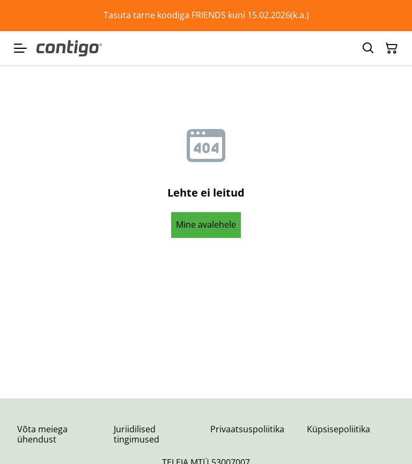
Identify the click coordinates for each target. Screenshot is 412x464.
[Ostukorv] (391, 48)
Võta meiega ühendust (42, 434)
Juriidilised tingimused (136, 434)
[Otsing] (368, 48)
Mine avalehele (206, 224)
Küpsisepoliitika (338, 429)
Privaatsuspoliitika (247, 429)
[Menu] (20, 48)
